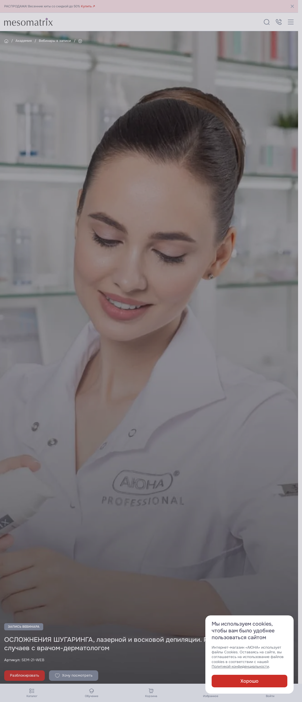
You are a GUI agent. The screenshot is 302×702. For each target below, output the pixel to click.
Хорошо (249, 681)
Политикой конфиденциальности (240, 666)
